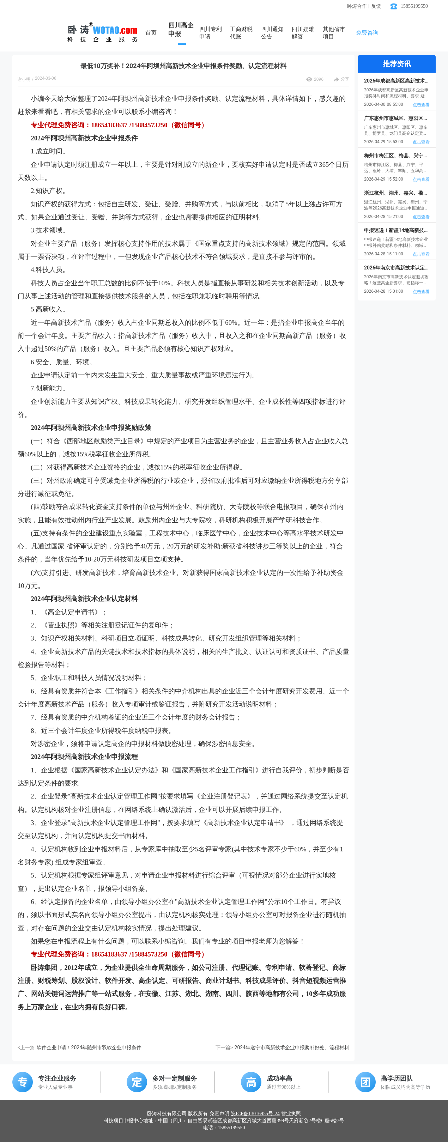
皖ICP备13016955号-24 (255, 1113)
